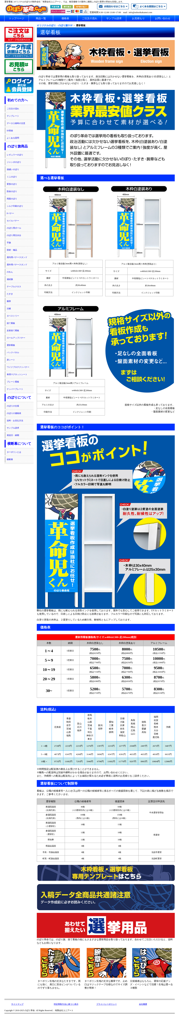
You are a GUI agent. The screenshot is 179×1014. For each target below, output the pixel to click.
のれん (10, 272)
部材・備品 (12, 250)
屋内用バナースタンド (17, 257)
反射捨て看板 (13, 330)
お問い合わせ (162, 18)
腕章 (9, 301)
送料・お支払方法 (15, 420)
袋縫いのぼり (13, 169)
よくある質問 (13, 138)
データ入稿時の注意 (16, 123)
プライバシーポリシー (106, 1004)
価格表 (65, 18)
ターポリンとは (14, 452)
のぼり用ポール (14, 228)
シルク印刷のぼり (15, 206)
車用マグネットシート (17, 374)
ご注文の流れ (89, 18)
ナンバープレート (15, 389)
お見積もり (138, 18)
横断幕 (10, 459)
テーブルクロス (14, 286)
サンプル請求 (114, 18)
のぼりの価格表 (14, 413)
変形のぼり (12, 184)
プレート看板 (13, 382)
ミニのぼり (12, 177)
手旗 (9, 242)
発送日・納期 (13, 435)
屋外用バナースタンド (17, 264)
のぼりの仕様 (13, 406)
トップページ (16, 18)
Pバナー (10, 213)
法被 (9, 308)
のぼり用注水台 (14, 235)
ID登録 (10, 130)
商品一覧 (41, 18)
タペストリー (13, 316)
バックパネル (13, 352)
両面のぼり (12, 199)
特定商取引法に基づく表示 (66, 1004)
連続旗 (10, 279)
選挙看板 (11, 345)
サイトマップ (17, 1004)
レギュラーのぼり (15, 155)
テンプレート (13, 116)
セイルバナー (13, 220)
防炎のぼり (12, 191)
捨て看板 (11, 323)
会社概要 (143, 1004)
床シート (11, 360)
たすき (10, 294)
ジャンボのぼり (14, 162)
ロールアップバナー (16, 338)
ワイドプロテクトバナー (18, 367)
